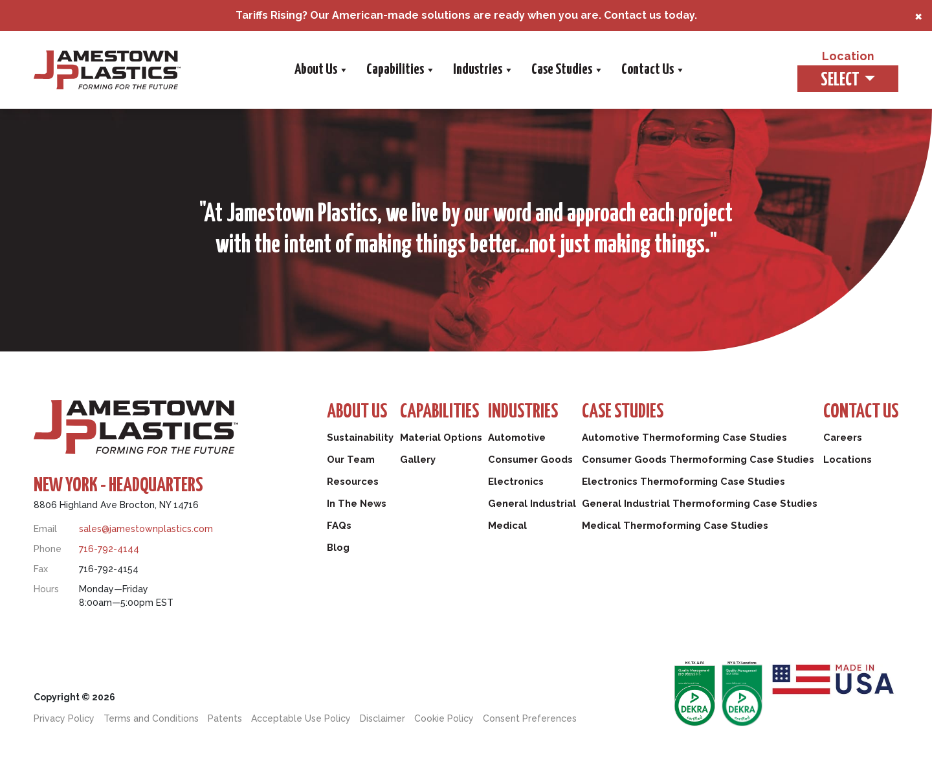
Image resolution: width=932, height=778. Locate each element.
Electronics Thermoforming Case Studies (682, 481)
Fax (41, 569)
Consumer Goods (529, 459)
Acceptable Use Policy (301, 718)
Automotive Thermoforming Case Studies (683, 437)
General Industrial (532, 503)
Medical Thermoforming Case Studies (674, 525)
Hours (46, 589)
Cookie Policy (444, 718)
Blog (338, 547)
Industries (482, 70)
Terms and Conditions (151, 718)
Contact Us (652, 70)
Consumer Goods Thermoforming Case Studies (697, 459)
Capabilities (400, 70)
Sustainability (361, 437)
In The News (357, 503)
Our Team (351, 459)
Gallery (417, 459)
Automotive (516, 437)
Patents (225, 718)
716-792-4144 (109, 549)
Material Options (441, 437)
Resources (353, 481)
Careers (842, 437)
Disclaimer (382, 718)
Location (847, 56)
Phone (47, 549)
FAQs (339, 525)
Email (45, 529)
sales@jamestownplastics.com (146, 529)
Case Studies (566, 70)
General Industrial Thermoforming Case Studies (699, 503)
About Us (320, 70)
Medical (506, 525)
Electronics (514, 481)
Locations (847, 459)
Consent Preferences (530, 718)
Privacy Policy (64, 718)
